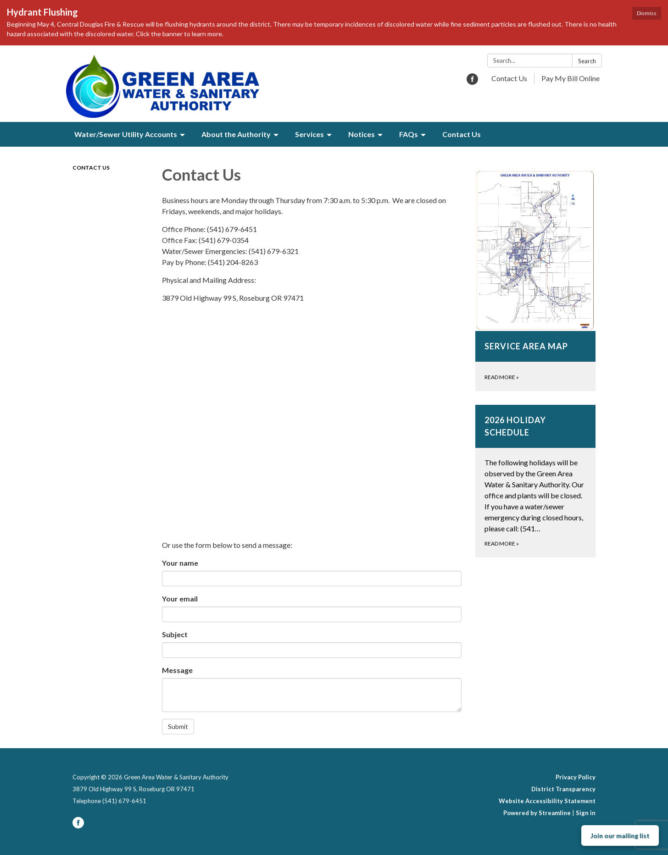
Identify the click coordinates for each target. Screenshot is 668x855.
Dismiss (647, 13)
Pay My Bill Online (570, 78)
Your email (180, 598)
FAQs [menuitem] (408, 134)
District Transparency (563, 789)
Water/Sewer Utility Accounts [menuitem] (125, 134)
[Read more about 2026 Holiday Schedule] (535, 481)
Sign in (586, 812)
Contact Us (509, 78)
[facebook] (472, 81)
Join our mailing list (620, 835)
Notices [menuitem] (361, 134)
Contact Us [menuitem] (461, 134)
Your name (180, 562)
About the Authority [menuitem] (236, 134)
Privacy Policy (576, 777)
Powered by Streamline (537, 812)
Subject (175, 634)
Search (587, 61)
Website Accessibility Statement (547, 801)
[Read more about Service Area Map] (535, 280)
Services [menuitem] (309, 134)
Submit (178, 726)
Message (177, 670)
